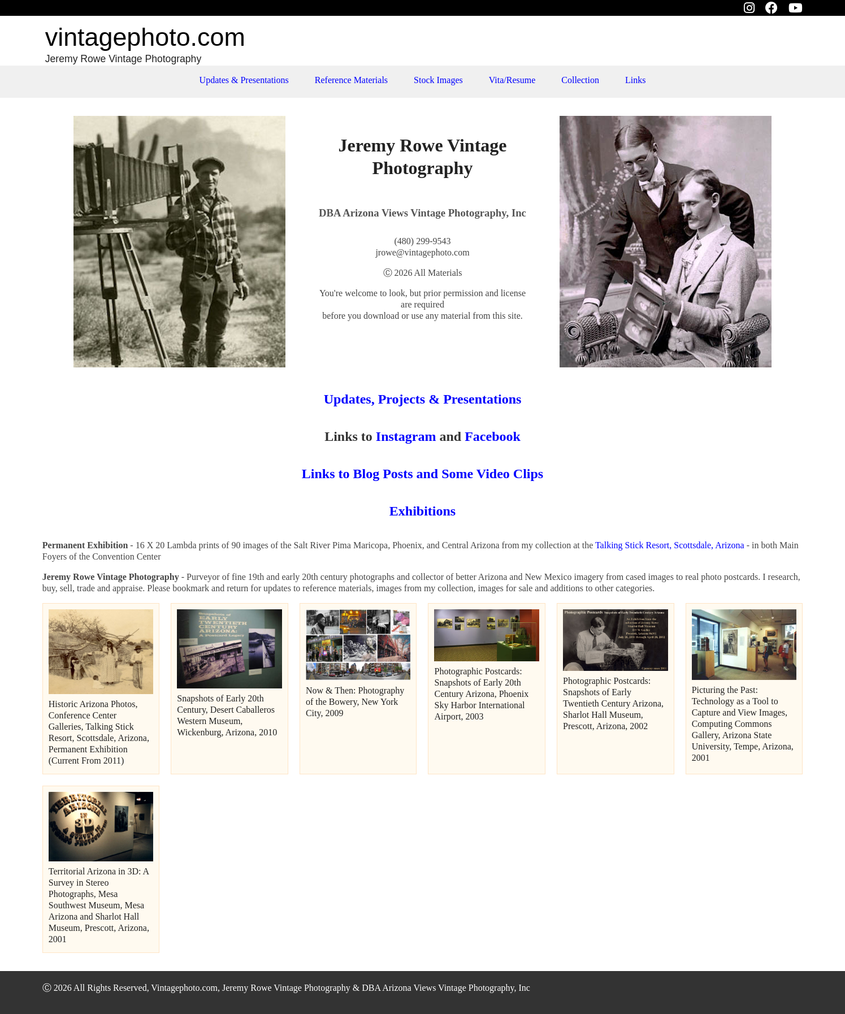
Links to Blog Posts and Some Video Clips (422, 473)
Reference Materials (351, 80)
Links (635, 80)
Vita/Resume (512, 80)
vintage (145, 37)
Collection (580, 80)
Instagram (404, 436)
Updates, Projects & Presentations (423, 399)
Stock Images (438, 80)
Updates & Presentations (244, 80)
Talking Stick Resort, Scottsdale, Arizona (669, 545)
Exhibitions (422, 511)
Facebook (493, 436)
